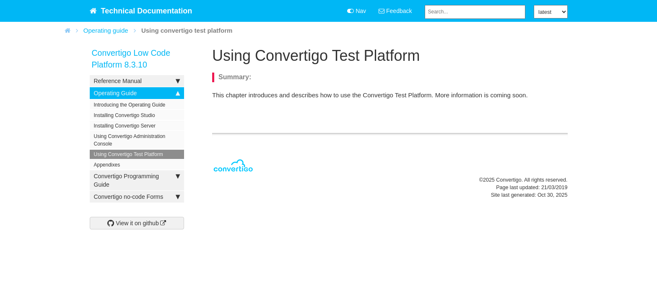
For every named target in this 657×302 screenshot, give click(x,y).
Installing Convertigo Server (125, 126)
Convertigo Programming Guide (137, 180)
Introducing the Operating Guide (130, 105)
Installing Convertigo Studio (124, 115)
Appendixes (107, 165)
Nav (356, 11)
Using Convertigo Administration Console (130, 140)
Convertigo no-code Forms (137, 197)
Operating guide (105, 30)
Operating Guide (137, 93)
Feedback (395, 11)
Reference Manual (137, 81)
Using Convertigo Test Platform (128, 154)
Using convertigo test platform (187, 30)
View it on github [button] (132, 223)
